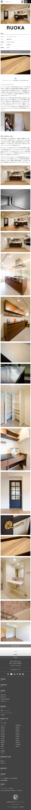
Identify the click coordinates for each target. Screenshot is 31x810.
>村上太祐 (2, 738)
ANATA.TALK (3, 695)
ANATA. (3, 679)
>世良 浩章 (3, 729)
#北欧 (21, 80)
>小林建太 (17, 736)
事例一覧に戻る (15, 646)
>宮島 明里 (17, 731)
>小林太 (2, 748)
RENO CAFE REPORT (5, 699)
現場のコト (3, 761)
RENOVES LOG (6, 757)
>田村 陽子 (17, 729)
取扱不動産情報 (4, 780)
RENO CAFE (3, 697)
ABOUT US (4, 719)
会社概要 (2, 750)
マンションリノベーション (6, 712)
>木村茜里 (17, 734)
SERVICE (4, 685)
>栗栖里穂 (2, 742)
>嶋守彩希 (17, 740)
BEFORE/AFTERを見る (15, 52)
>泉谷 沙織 (3, 734)
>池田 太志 (3, 727)
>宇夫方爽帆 (18, 744)
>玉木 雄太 (3, 732)
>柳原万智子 (3, 740)
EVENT (3, 691)
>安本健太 (2, 744)
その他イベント (4, 701)
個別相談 (15, 657)
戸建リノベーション (5, 710)
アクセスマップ (15, 669)
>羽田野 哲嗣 (18, 725)
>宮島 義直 (3, 731)
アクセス (15, 651)
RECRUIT (4, 768)
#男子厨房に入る (17, 80)
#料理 (24, 80)
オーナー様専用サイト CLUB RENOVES (9, 778)
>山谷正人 (17, 738)
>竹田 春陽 (3, 736)
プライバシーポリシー (15, 804)
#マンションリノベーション (8, 80)
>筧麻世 (2, 746)
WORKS (3, 706)
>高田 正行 (17, 727)
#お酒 (27, 80)
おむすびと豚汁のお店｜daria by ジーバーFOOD (11, 790)
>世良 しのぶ (18, 732)
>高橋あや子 (18, 742)
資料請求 (15, 654)
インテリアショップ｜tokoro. (7, 788)
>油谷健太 (17, 746)
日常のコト (3, 763)
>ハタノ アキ (3, 725)
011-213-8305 (15, 663)
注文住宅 (2, 714)
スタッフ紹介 (3, 722)
